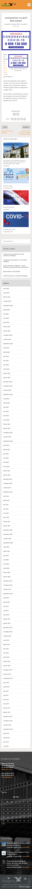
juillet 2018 (6, 644)
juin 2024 (6, 356)
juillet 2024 (6, 352)
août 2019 (6, 598)
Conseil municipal (8, 207)
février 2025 (6, 326)
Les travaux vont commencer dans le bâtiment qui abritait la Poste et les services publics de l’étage (14, 162)
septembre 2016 (8, 729)
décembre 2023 (7, 382)
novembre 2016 (7, 721)
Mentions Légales (24, 887)
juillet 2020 (6, 551)
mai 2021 (6, 509)
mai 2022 (6, 458)
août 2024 (6, 348)
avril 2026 (6, 288)
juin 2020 (6, 555)
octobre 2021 (7, 488)
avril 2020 (6, 564)
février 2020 (6, 572)
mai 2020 (6, 560)
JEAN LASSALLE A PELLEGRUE (11, 271)
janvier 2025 (6, 331)
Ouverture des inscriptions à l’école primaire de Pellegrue (13, 254)
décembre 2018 (7, 627)
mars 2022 (6, 466)
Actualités (24, 24)
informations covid (9, 229)
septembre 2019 (8, 593)
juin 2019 (6, 606)
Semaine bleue (7, 186)
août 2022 (6, 445)
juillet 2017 (6, 687)
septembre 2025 (8, 305)
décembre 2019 (7, 581)
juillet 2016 (6, 738)
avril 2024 (6, 365)
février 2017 (6, 708)
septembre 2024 (8, 343)
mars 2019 (6, 615)
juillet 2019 (6, 602)
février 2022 (6, 471)
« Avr (3, 823)
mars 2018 (6, 657)
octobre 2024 (7, 339)
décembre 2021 (7, 479)
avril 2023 (6, 415)
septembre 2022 (8, 441)
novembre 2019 (7, 585)
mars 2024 (6, 369)
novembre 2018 (7, 632)
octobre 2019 (7, 589)
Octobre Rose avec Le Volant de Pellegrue (15, 276)
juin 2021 (6, 504)
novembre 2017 (7, 670)
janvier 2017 (6, 712)
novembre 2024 (7, 335)
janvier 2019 (6, 623)
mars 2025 (6, 322)
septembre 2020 (8, 543)
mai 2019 (6, 610)
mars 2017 (6, 704)
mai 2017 (6, 695)
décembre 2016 (7, 716)
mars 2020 (6, 568)
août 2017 (6, 682)
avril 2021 (6, 513)
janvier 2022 (6, 475)
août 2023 (6, 399)
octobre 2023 (7, 390)
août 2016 (6, 733)
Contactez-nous (7, 777)
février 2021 (6, 521)
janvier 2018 (6, 665)
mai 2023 (6, 411)
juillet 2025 (6, 310)
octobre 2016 (7, 725)
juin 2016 (6, 742)
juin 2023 (6, 407)
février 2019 (6, 619)
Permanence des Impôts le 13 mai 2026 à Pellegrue (15, 260)
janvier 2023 (6, 428)
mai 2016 (6, 746)
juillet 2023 (6, 403)
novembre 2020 (7, 534)
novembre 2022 (7, 432)
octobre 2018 (7, 636)
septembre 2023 (8, 394)
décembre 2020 (7, 530)
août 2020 (6, 547)
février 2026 (6, 297)
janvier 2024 (6, 377)
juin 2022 (6, 454)
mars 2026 (6, 293)
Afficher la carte (7, 769)
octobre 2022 (7, 437)
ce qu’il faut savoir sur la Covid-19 (5, 67)
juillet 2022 (6, 449)
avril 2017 (6, 699)
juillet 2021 (6, 500)
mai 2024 (6, 360)
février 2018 (6, 661)
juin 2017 (6, 691)
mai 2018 (6, 653)
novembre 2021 (7, 483)
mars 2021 (6, 517)
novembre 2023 (7, 386)
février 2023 (6, 424)
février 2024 (6, 373)
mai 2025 (6, 314)
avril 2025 (6, 318)
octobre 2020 (7, 538)
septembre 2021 (8, 492)
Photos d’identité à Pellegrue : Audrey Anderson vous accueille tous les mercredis (16, 266)
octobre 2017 (7, 674)
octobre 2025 (7, 301)
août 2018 (6, 640)
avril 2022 (6, 462)
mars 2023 (6, 420)
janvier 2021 (6, 526)
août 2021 (6, 496)
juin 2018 (6, 649)
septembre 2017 (8, 678)
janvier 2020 (6, 577)
